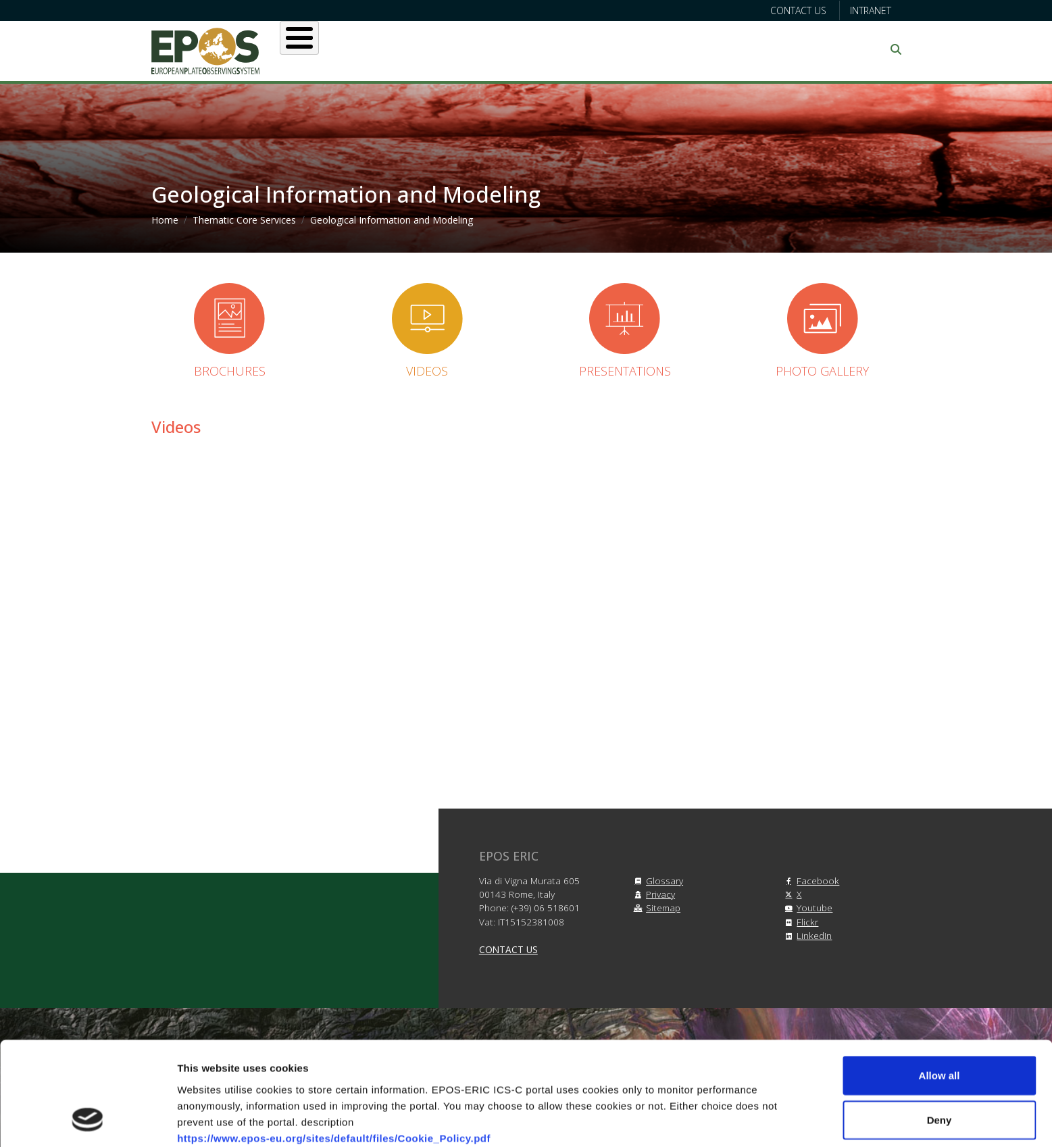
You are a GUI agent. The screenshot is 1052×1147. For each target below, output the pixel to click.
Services (504, 49)
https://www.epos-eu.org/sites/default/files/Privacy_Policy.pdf (335, 1076)
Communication (771, 49)
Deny (939, 1026)
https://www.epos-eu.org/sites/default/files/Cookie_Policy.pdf (334, 1044)
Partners (669, 49)
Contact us (798, 10)
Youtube (806, 907)
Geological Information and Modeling (391, 219)
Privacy (652, 894)
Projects (587, 49)
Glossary (656, 880)
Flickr (799, 921)
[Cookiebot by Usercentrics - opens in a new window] (87, 1121)
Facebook (809, 880)
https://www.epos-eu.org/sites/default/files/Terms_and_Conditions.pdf (356, 1060)
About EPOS (347, 49)
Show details (709, 1120)
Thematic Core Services (244, 219)
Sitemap (655, 907)
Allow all (939, 982)
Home (164, 219)
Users (430, 49)
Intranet (870, 10)
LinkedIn (806, 935)
